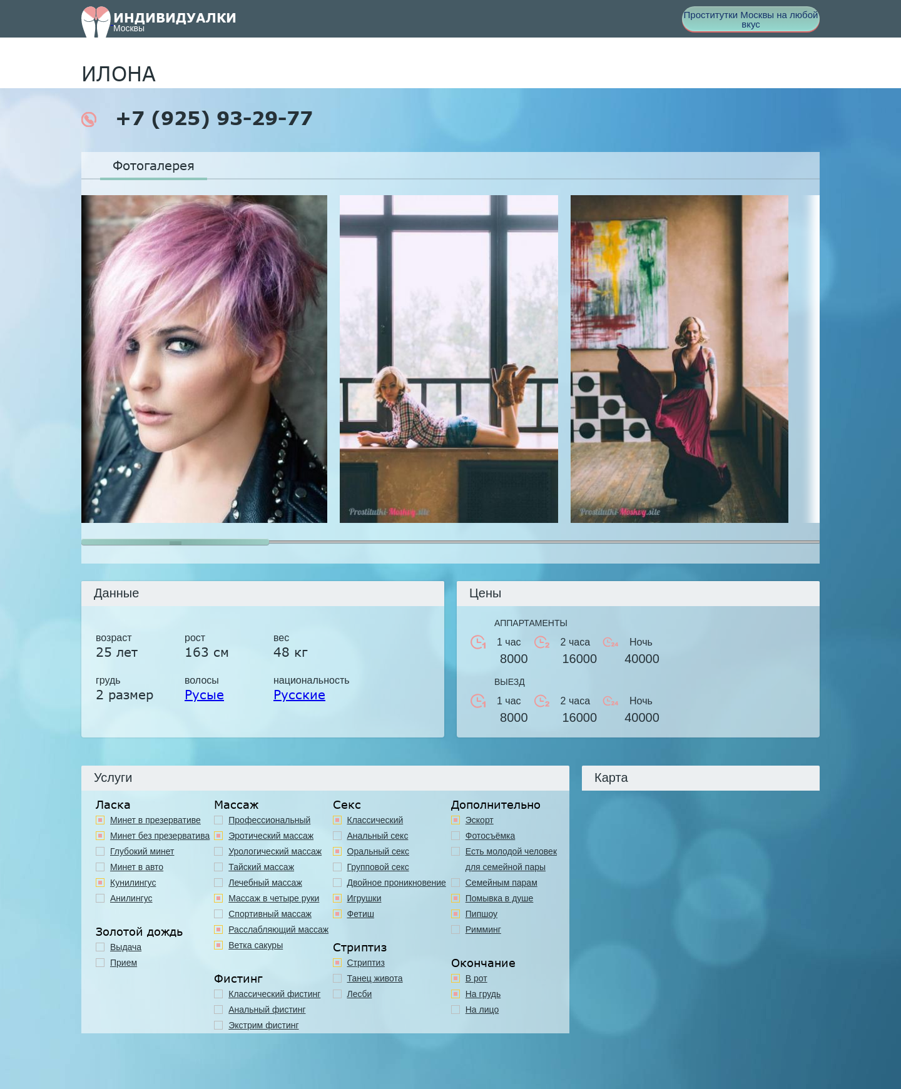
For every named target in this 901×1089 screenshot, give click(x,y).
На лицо (482, 1010)
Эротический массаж (270, 836)
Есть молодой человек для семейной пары (511, 859)
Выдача (125, 947)
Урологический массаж (275, 851)
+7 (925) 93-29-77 (197, 118)
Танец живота (375, 978)
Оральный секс (378, 851)
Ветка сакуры (255, 945)
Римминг (483, 929)
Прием (123, 963)
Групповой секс (378, 867)
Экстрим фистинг (263, 1025)
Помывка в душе (500, 898)
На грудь (483, 994)
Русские (299, 694)
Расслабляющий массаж (278, 929)
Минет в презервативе (155, 820)
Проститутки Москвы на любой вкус (751, 19)
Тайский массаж (261, 867)
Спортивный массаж (270, 914)
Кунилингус (133, 883)
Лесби (359, 994)
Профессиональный (269, 820)
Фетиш (360, 914)
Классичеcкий (375, 820)
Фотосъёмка (491, 836)
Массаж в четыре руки (273, 898)
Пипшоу (481, 914)
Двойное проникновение (396, 883)
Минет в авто (136, 867)
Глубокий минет (142, 851)
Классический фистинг (274, 994)
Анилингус (131, 898)
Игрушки (364, 898)
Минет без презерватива (160, 836)
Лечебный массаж (265, 883)
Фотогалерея (154, 165)
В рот (476, 978)
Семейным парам (501, 883)
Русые (204, 694)
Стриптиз (366, 963)
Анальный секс (378, 836)
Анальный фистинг (266, 1010)
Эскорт (480, 820)
